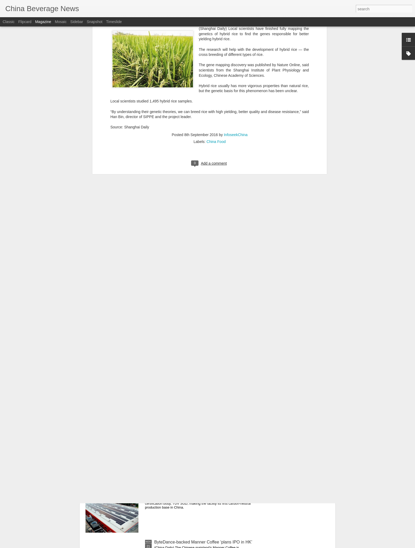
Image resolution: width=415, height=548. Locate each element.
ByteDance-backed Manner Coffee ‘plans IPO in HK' (203, 542)
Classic (9, 22)
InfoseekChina (236, 31)
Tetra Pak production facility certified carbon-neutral (202, 482)
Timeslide (114, 22)
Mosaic (60, 22)
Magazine (43, 22)
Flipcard (24, 22)
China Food (215, 37)
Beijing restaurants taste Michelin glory (190, 422)
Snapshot (94, 22)
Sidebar (76, 22)
